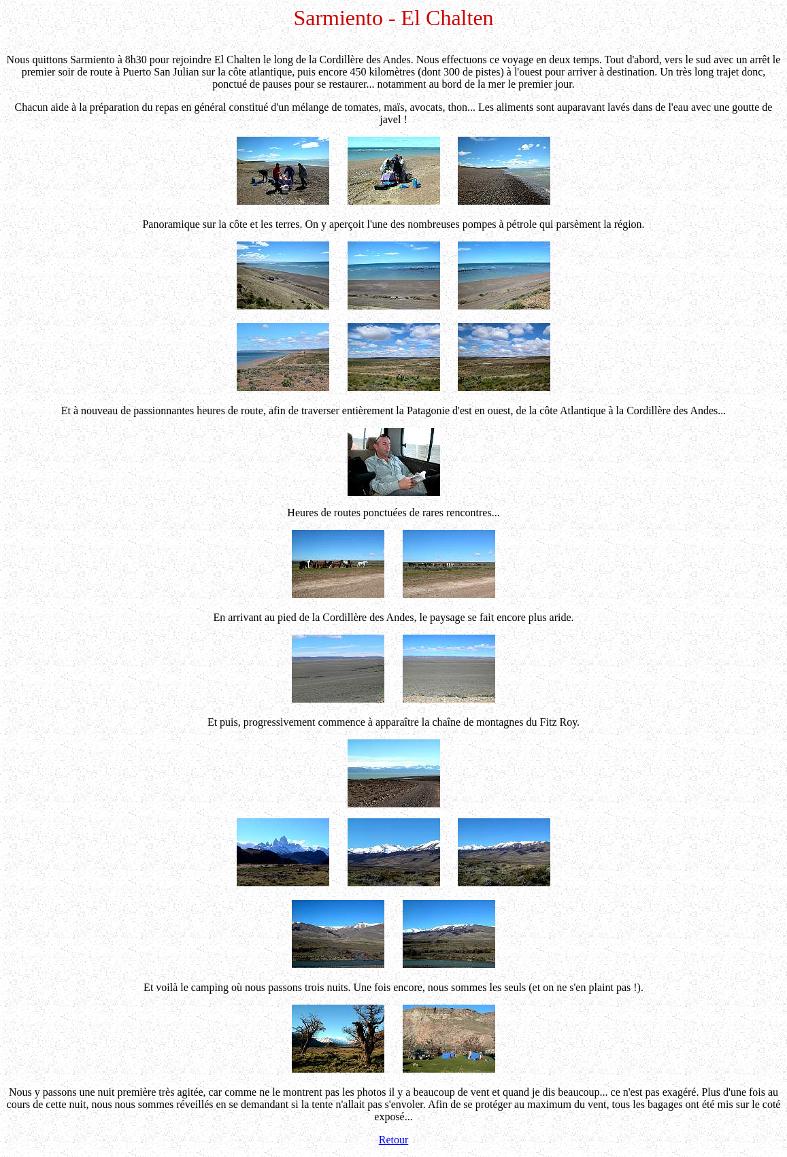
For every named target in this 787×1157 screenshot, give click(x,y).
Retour (394, 1139)
